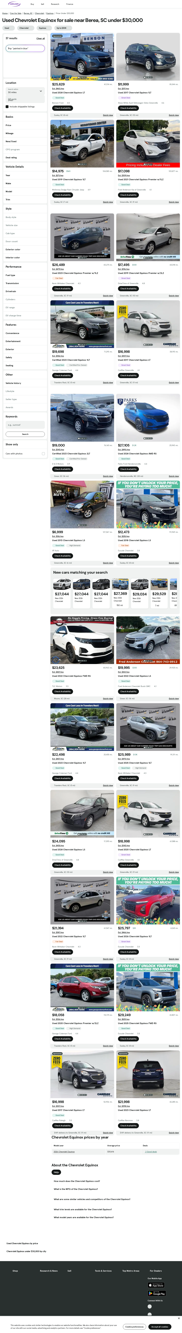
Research (55, 4)
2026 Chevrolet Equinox (64, 1191)
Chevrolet (39, 13)
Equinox (50, 13)
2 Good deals (150, 1191)
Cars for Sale (15, 13)
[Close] (179, 1318)
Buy (32, 4)
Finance (69, 4)
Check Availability (63, 108)
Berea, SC (28, 13)
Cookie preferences (134, 1327)
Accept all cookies (159, 1327)
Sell (42, 4)
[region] (91, 1324)
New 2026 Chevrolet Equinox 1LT (59, 641)
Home (5, 13)
